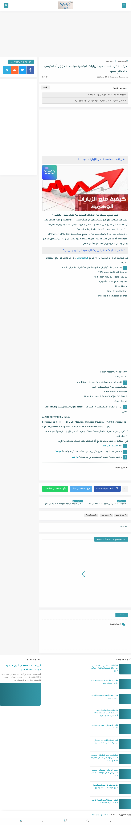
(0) (45, 77)
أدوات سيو (122, 61)
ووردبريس (110, 61)
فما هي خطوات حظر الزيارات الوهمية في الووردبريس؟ (100, 101)
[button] (107, 489)
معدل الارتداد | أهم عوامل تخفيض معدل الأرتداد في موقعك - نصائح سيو (104, 773)
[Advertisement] (65, 33)
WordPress (91, 515)
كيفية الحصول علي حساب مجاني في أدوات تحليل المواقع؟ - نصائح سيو (104, 668)
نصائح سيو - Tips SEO (101, 815)
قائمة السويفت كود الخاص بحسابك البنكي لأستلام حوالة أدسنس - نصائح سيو (106, 713)
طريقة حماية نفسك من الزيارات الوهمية (107, 95)
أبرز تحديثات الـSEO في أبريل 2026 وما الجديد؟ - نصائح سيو (23, 668)
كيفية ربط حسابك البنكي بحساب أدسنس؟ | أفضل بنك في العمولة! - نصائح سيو (104, 758)
